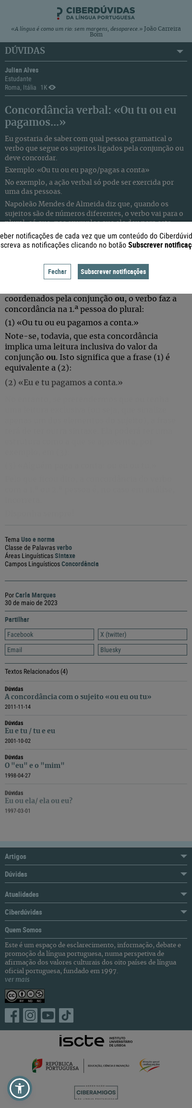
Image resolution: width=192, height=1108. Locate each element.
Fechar (57, 271)
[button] (20, 1088)
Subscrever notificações (113, 271)
